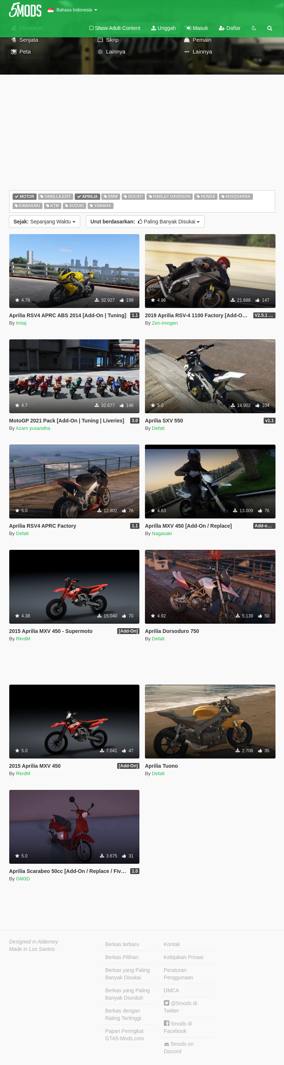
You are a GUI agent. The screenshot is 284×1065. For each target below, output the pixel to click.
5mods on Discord (178, 1047)
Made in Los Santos (32, 949)
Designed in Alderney (33, 942)
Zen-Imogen (165, 323)
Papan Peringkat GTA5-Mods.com (124, 1034)
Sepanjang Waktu (44, 222)
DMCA (171, 990)
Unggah (163, 28)
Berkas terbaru (122, 944)
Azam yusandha (33, 428)
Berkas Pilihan (122, 957)
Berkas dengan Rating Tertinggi (123, 1014)
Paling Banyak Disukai (145, 222)
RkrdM (23, 638)
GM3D (23, 878)
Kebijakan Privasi (183, 957)
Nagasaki (162, 533)
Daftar (229, 28)
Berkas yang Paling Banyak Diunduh (127, 994)
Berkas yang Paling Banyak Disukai (127, 973)
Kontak (172, 944)
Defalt (158, 428)
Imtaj (21, 323)
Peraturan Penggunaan (178, 973)
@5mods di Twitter (180, 1007)
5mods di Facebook (178, 1027)
